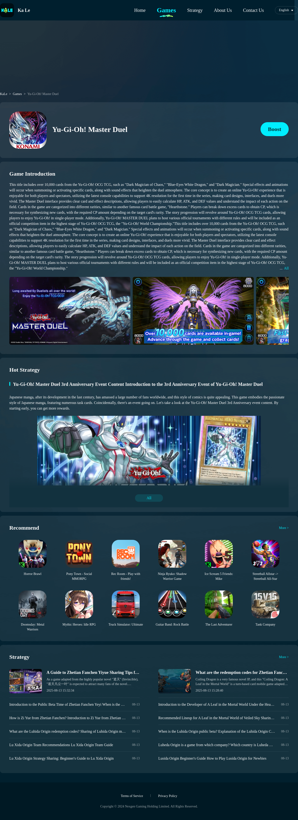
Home (140, 10)
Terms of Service (132, 796)
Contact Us (253, 10)
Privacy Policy (167, 796)
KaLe (3, 94)
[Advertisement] (149, 58)
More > (284, 528)
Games (166, 10)
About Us (223, 10)
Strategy (195, 10)
